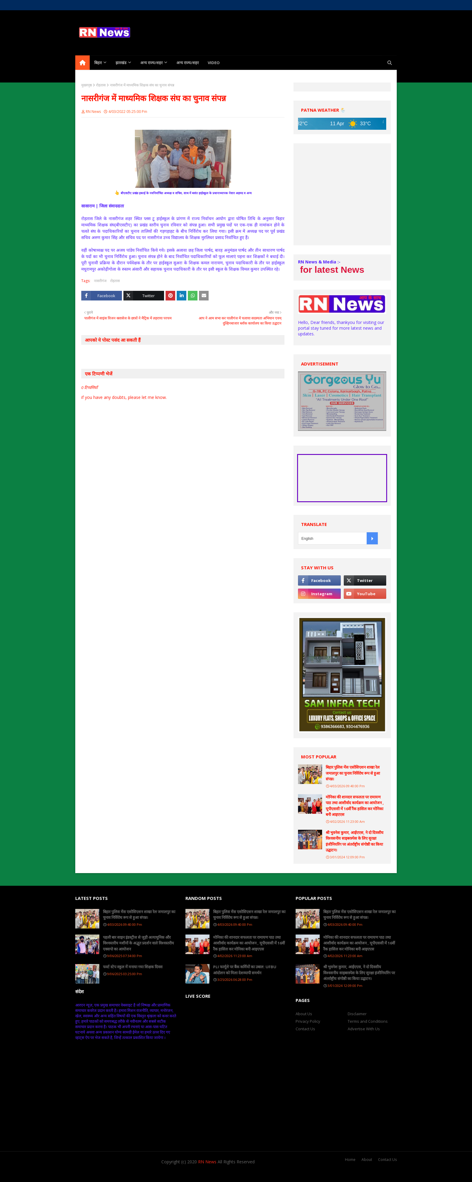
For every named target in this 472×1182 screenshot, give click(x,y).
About (367, 1159)
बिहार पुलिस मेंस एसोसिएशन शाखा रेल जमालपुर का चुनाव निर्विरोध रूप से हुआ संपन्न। (353, 773)
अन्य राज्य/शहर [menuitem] (151, 62)
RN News (93, 111)
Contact (120, 5)
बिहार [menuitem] (98, 62)
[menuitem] (82, 62)
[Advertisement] (342, 194)
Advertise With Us (364, 1028)
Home (80, 5)
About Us (100, 5)
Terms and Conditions (368, 1021)
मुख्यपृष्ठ (86, 85)
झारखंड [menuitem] (121, 62)
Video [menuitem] (214, 62)
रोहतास (101, 85)
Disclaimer (357, 1013)
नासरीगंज (100, 280)
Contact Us (305, 1028)
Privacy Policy (308, 1021)
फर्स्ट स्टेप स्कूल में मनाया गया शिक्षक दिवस (133, 966)
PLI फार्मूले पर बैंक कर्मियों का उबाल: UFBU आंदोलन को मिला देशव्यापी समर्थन (244, 969)
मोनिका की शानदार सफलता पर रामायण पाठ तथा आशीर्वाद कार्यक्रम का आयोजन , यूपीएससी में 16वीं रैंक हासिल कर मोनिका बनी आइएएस (355, 805)
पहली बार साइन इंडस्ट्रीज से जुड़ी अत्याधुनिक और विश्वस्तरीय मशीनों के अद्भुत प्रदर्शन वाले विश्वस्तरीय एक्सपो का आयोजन (138, 943)
